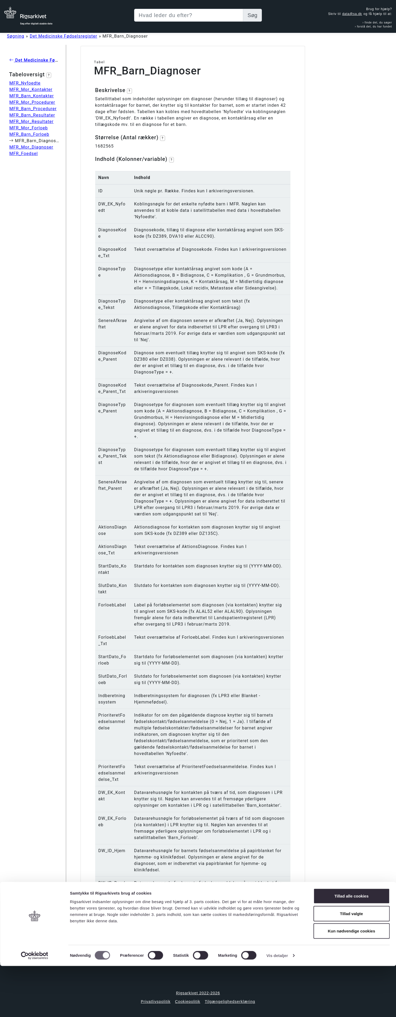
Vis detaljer (277, 1006)
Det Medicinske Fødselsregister (63, 36)
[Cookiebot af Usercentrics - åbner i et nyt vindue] (34, 1007)
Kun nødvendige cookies (351, 982)
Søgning (15, 36)
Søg (252, 15)
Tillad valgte (351, 964)
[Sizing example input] (188, 15)
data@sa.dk (352, 14)
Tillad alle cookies (351, 947)
